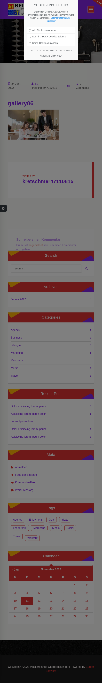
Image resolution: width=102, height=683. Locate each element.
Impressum (51, 21)
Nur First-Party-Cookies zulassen (48, 36)
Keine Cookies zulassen (43, 43)
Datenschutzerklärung (60, 18)
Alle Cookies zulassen (42, 30)
